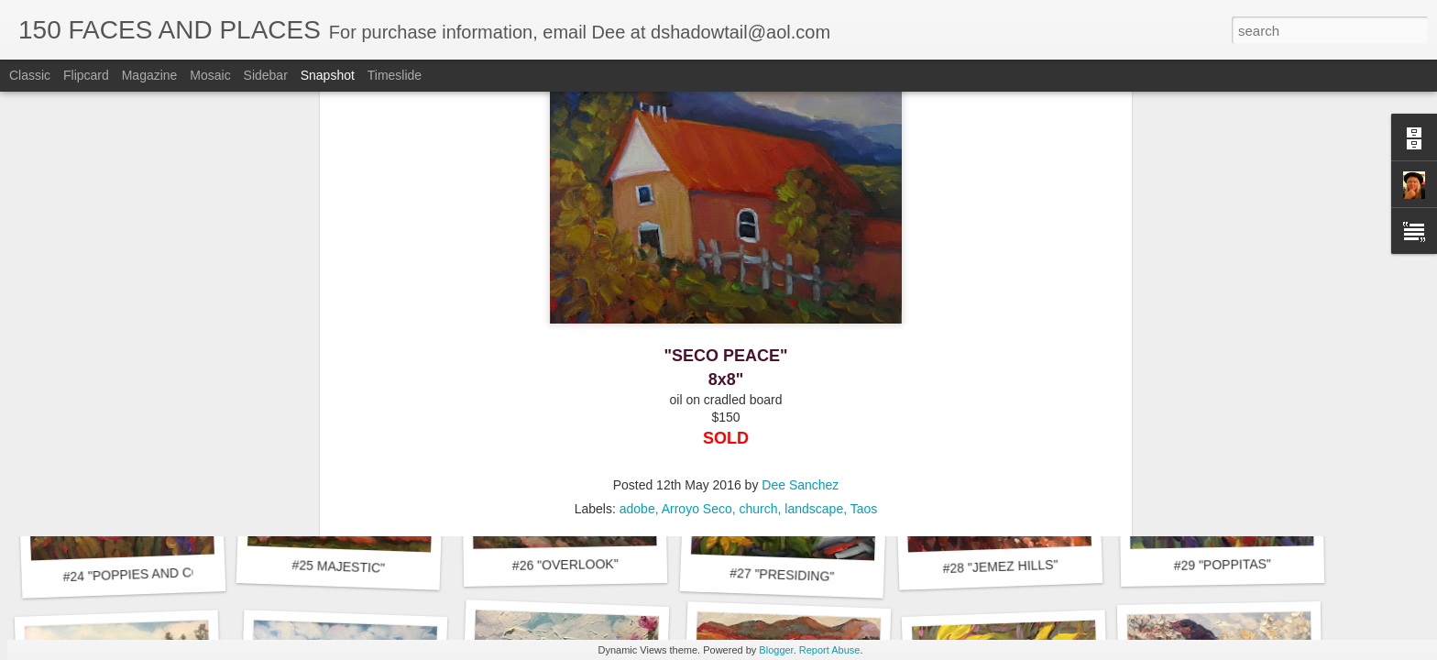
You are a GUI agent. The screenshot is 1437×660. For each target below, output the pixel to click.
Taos (864, 222)
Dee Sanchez (800, 199)
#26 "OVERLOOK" (565, 564)
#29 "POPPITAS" (1222, 564)
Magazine (150, 75)
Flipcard (86, 75)
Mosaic (210, 75)
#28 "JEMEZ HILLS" (1000, 566)
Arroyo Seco (697, 222)
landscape (813, 222)
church (759, 222)
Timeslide (394, 75)
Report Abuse (830, 649)
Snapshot (328, 75)
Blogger (776, 649)
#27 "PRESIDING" (782, 575)
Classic (29, 75)
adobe (637, 222)
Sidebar (266, 75)
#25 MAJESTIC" (338, 566)
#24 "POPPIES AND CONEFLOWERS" (174, 573)
